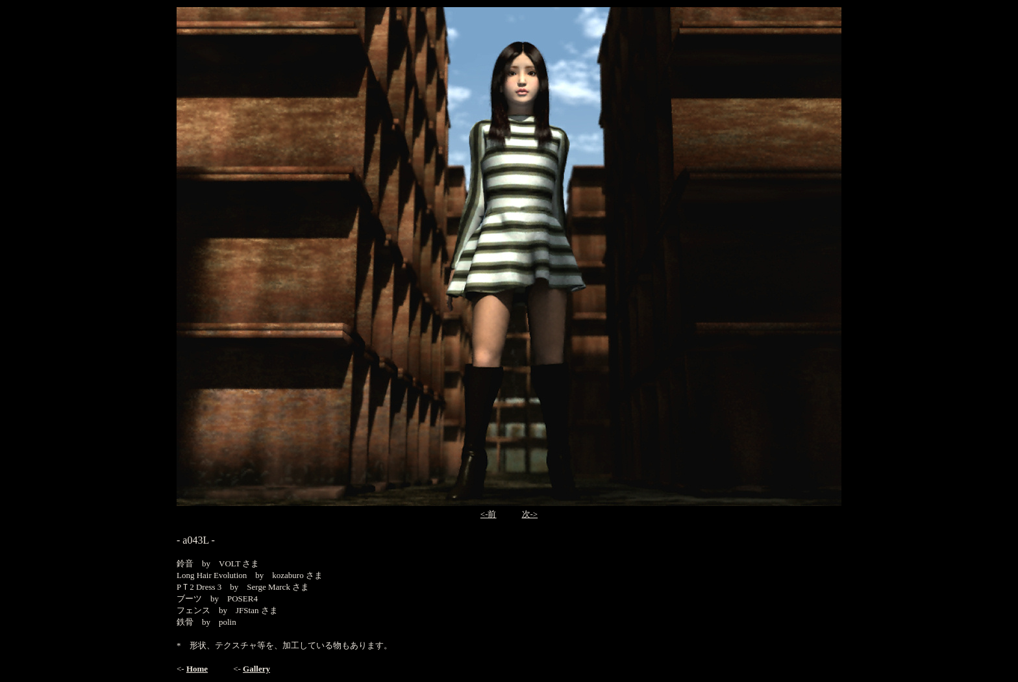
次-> (530, 514)
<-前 (488, 514)
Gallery (256, 669)
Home (197, 669)
